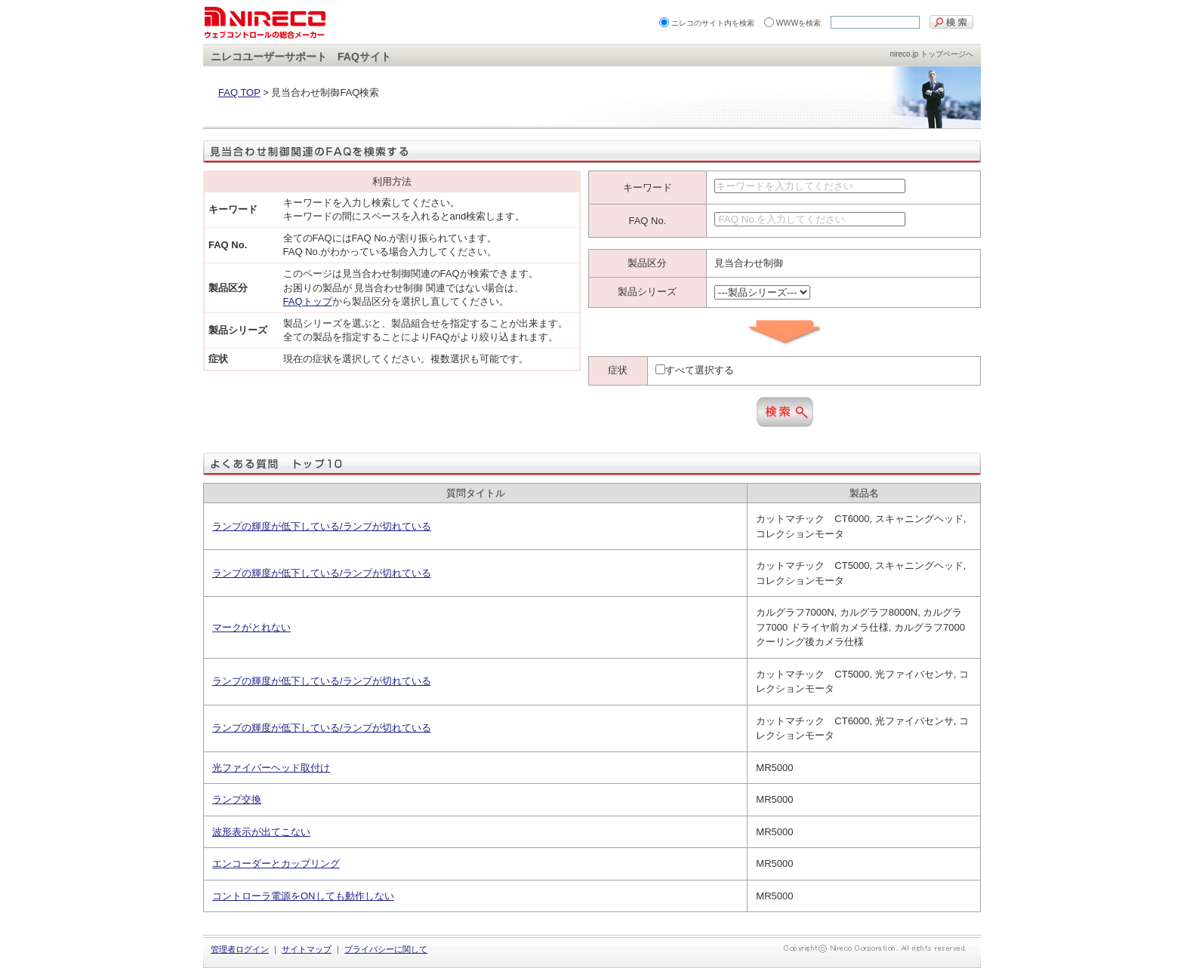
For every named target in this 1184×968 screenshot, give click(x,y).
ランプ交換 (236, 799)
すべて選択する (699, 370)
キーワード (647, 187)
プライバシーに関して (385, 949)
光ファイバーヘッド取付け (271, 767)
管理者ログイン (240, 949)
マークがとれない (251, 627)
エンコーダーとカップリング (276, 863)
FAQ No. (647, 220)
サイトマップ (306, 949)
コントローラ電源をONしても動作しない (303, 896)
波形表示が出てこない (261, 831)
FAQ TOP (239, 92)
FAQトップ (307, 301)
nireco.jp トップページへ (931, 54)
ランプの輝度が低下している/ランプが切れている (321, 526)
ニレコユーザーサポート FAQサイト (301, 57)
